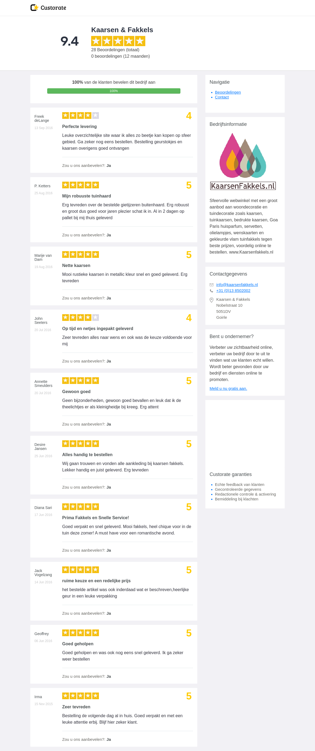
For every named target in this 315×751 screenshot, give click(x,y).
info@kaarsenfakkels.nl (237, 284)
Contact (222, 97)
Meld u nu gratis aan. (228, 388)
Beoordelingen (228, 92)
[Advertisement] (245, 433)
